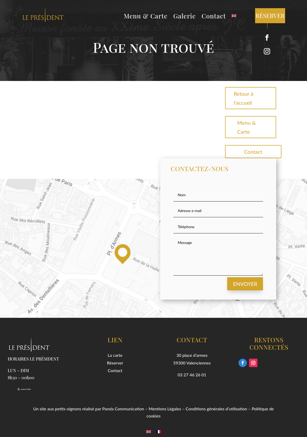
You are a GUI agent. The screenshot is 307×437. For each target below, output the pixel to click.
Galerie (184, 17)
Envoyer (245, 284)
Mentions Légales (165, 408)
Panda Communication (123, 408)
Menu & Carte (146, 17)
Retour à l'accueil (243, 98)
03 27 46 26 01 (192, 374)
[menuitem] (234, 17)
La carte (115, 355)
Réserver (115, 362)
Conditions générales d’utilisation (216, 408)
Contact (214, 17)
